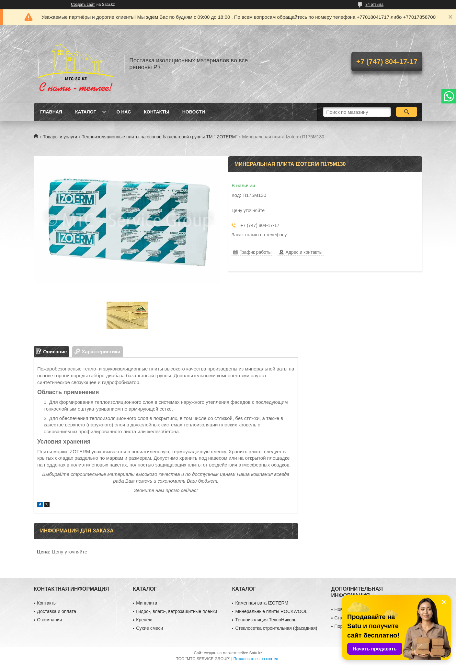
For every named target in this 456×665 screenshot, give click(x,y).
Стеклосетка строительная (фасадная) (276, 628)
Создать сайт (83, 4)
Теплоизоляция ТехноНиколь (265, 619)
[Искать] (406, 112)
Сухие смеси (149, 628)
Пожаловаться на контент (257, 659)
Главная (51, 111)
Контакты (156, 111)
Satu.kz (255, 653)
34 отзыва (374, 4)
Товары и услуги (60, 136)
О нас (123, 111)
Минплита (146, 603)
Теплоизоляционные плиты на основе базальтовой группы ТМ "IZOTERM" (160, 136)
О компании (49, 619)
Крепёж (144, 619)
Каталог (85, 111)
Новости (193, 111)
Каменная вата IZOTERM (261, 603)
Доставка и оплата (56, 611)
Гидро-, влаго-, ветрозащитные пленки (176, 611)
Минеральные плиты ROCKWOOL (271, 611)
